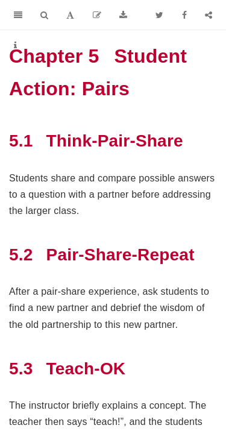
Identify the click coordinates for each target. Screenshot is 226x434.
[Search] (44, 15)
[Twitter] (159, 15)
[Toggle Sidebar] (18, 15)
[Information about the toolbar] (15, 45)
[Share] (208, 15)
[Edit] (97, 15)
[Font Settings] (70, 15)
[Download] (123, 15)
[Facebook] (184, 15)
